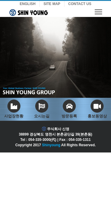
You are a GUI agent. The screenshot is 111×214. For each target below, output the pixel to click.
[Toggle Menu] (98, 12)
